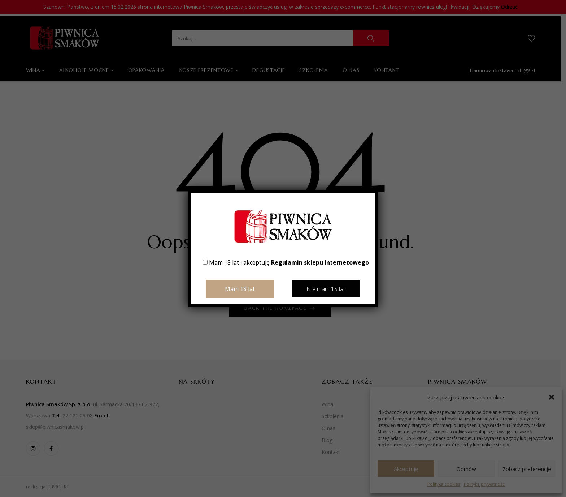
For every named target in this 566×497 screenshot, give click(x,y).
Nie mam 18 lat (325, 289)
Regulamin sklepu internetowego (320, 262)
